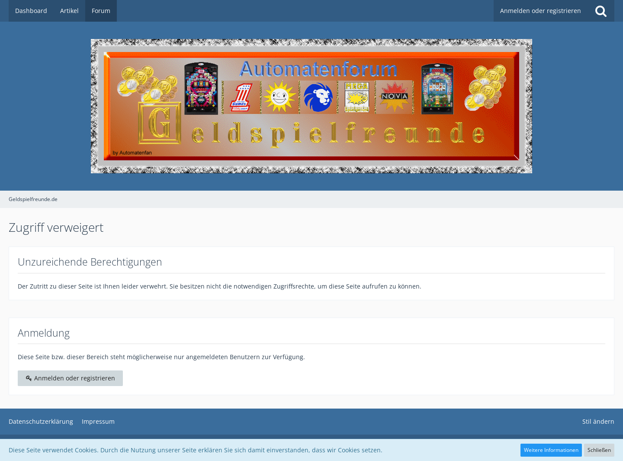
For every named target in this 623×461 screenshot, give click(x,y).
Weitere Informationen (551, 450)
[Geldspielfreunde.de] (311, 106)
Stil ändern (598, 421)
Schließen (599, 450)
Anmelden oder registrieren (540, 10)
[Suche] (601, 11)
